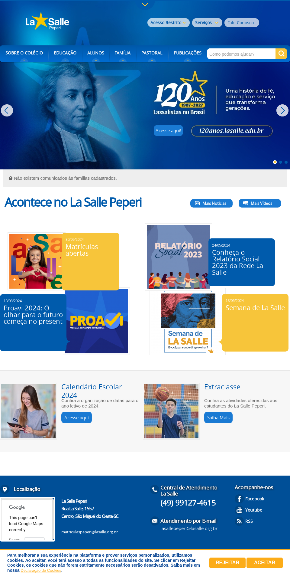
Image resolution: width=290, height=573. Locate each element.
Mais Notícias (214, 203)
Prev (7, 110)
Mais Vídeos (261, 203)
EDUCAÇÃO (65, 53)
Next (283, 110)
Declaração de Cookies (41, 570)
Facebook (254, 499)
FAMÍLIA (122, 53)
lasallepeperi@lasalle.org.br (189, 528)
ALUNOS (95, 53)
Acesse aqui (76, 417)
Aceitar (264, 562)
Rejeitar (227, 562)
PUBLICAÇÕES (187, 53)
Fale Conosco (240, 22)
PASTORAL (151, 53)
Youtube (253, 510)
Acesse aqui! (168, 130)
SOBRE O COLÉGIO (24, 53)
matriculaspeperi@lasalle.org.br (89, 532)
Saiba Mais (218, 417)
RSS (249, 521)
